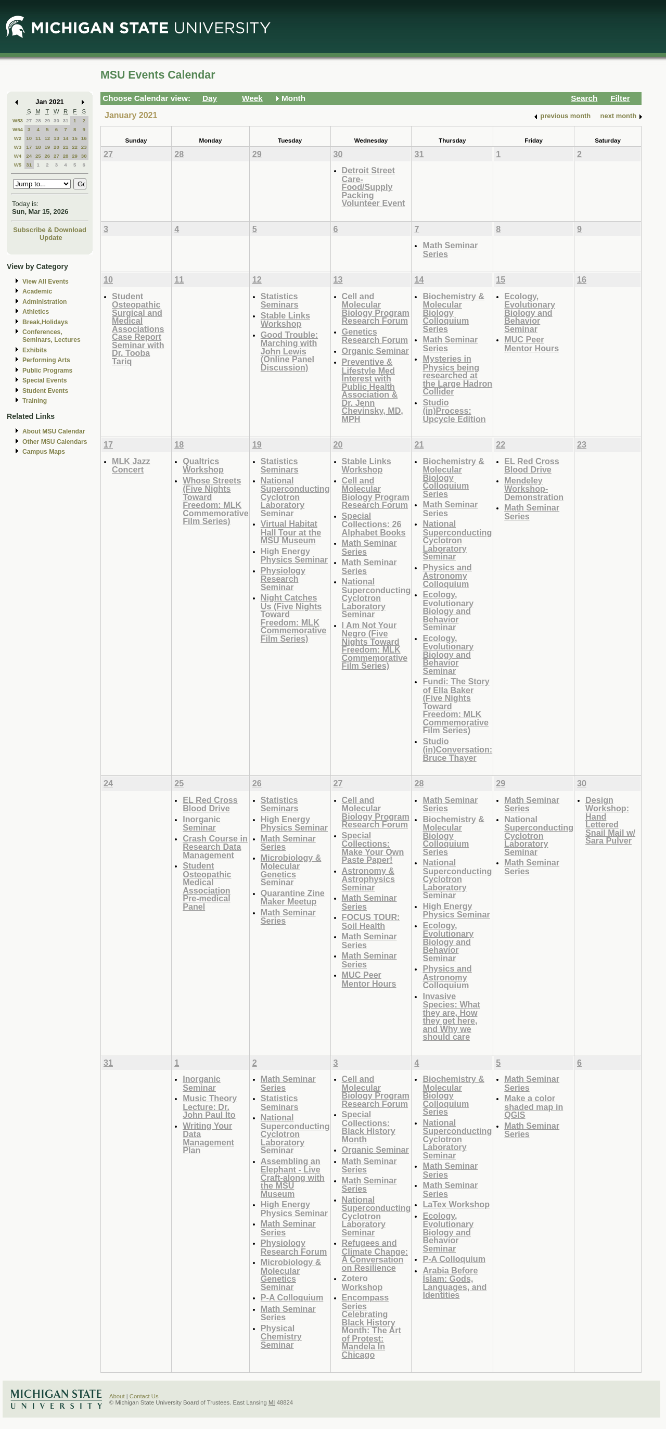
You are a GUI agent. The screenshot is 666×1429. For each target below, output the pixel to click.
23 (84, 147)
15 (75, 138)
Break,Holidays (45, 322)
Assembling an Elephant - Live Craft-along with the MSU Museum (293, 1177)
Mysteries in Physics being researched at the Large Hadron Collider (457, 375)
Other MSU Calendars (54, 441)
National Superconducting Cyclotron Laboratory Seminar (295, 497)
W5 (18, 165)
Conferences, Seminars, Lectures (51, 335)
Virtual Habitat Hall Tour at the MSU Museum (291, 532)
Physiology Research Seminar (283, 579)
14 (66, 138)
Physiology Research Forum (294, 1247)
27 (29, 120)
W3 (18, 147)
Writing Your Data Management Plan (208, 1138)
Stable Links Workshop (285, 320)
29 (47, 120)
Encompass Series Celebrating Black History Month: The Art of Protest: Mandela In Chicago (371, 1326)
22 (75, 147)
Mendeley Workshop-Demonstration (533, 489)
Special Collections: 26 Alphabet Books (374, 524)
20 (56, 147)
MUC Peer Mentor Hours (531, 344)
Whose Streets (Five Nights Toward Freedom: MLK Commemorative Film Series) (216, 501)
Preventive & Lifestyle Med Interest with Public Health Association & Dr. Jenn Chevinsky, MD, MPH (372, 390)
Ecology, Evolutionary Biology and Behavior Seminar (529, 312)
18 (38, 147)
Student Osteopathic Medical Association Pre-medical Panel (207, 886)
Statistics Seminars (280, 300)
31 (66, 120)
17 (29, 147)
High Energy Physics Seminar (294, 555)
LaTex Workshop (456, 1204)
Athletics (35, 311)
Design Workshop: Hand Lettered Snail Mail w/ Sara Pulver (610, 820)
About (117, 1396)
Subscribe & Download (49, 230)
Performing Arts (46, 360)
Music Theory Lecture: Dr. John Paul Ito (210, 1106)
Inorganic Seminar (202, 823)
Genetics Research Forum (375, 336)
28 (38, 120)
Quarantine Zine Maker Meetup (293, 897)
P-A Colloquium (292, 1297)
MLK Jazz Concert (131, 465)
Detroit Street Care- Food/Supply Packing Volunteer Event (373, 186)
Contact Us (144, 1396)
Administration (44, 301)
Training (34, 400)
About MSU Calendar (53, 431)
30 (56, 120)
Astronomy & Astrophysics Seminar (368, 879)
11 (38, 138)
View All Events (45, 281)
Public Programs (47, 370)
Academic (37, 291)
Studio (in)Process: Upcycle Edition (453, 411)
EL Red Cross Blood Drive (531, 465)
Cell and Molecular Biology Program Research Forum (375, 308)
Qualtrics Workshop (203, 465)
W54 (17, 129)
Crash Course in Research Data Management (215, 847)
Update (51, 237)
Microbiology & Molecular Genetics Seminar (291, 870)
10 (29, 138)
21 (66, 147)
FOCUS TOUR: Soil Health (371, 921)
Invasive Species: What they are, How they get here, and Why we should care (451, 1016)
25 (38, 156)
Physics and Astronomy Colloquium (446, 576)
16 (84, 138)
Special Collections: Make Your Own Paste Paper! (373, 848)
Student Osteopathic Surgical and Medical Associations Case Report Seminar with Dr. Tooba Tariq (138, 328)
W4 (18, 156)
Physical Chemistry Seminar (281, 1336)
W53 (17, 120)
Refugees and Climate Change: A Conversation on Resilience (375, 1255)
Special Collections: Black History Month (368, 1126)
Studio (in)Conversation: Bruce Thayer (457, 749)
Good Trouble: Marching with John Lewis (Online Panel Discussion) (289, 351)
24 (29, 156)
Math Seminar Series (450, 249)
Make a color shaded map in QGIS (533, 1106)
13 (56, 138)
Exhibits (34, 350)
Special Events (44, 380)
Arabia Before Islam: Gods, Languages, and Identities (454, 1283)
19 (47, 147)
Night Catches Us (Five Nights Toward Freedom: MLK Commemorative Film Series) (294, 618)
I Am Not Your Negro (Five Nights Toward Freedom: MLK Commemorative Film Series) (375, 645)
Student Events (45, 390)
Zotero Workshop (362, 1282)
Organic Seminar (375, 350)
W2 (18, 138)
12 (47, 138)
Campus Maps (43, 451)
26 (47, 156)
